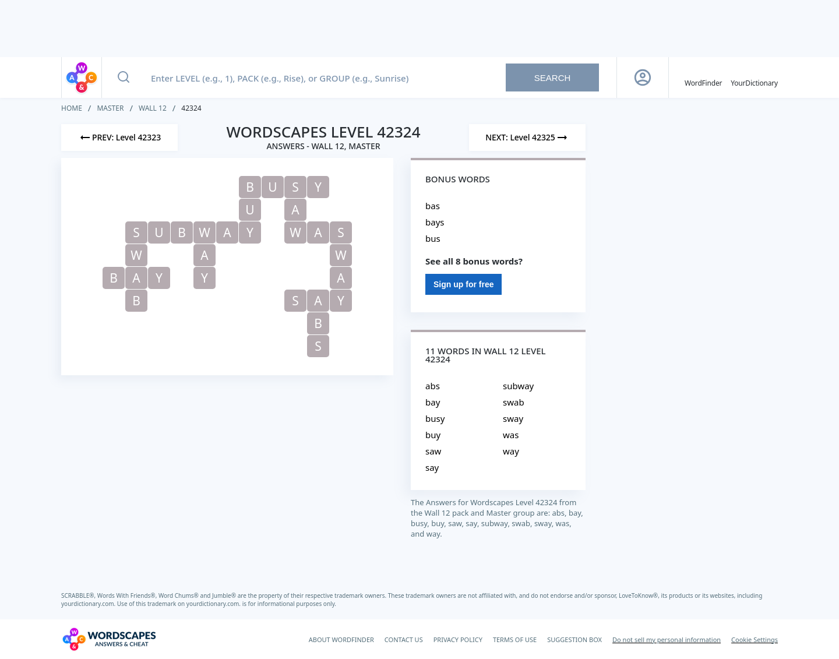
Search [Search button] (552, 78)
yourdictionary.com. (89, 604)
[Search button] (123, 77)
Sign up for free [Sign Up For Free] (463, 284)
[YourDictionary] (754, 77)
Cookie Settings (754, 639)
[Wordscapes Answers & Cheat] (109, 639)
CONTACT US (404, 639)
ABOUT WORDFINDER (341, 639)
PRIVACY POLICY (457, 639)
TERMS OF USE (515, 639)
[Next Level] (527, 137)
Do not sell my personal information (666, 639)
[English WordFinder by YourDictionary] (703, 77)
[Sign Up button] (643, 77)
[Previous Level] (119, 137)
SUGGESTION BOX (574, 639)
